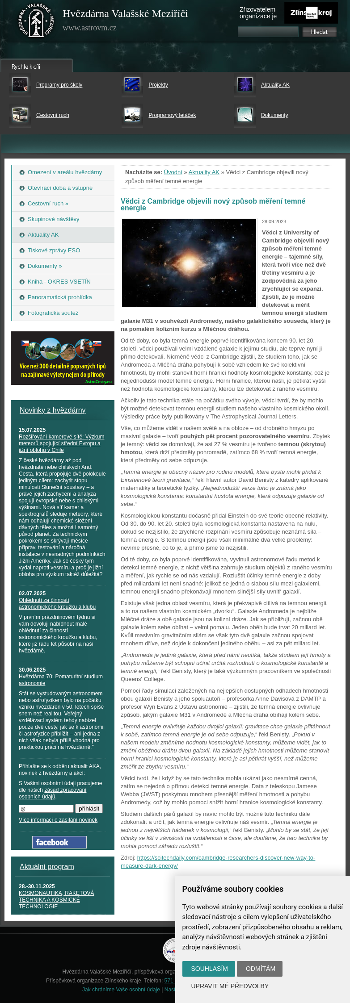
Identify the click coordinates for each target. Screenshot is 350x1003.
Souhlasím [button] (209, 968)
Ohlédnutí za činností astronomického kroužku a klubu (57, 603)
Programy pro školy (59, 85)
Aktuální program (47, 866)
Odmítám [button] (260, 968)
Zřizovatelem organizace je (258, 13)
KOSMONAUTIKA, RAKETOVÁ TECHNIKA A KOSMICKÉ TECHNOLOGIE (56, 900)
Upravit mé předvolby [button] (230, 986)
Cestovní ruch (52, 115)
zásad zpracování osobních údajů (52, 793)
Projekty (158, 85)
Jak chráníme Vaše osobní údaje (121, 989)
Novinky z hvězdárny (53, 410)
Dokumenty (274, 115)
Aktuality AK (275, 85)
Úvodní (173, 172)
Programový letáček (172, 115)
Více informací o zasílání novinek (58, 820)
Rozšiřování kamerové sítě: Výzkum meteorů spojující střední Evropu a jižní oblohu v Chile (61, 443)
